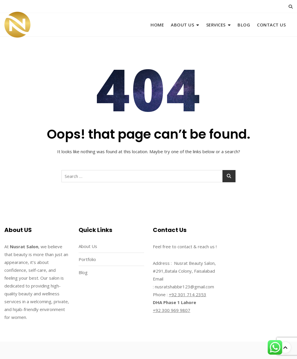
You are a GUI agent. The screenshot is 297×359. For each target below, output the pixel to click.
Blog (244, 25)
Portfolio (87, 259)
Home (157, 25)
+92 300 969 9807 (171, 310)
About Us (182, 25)
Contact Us (271, 25)
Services (216, 25)
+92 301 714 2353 (187, 294)
